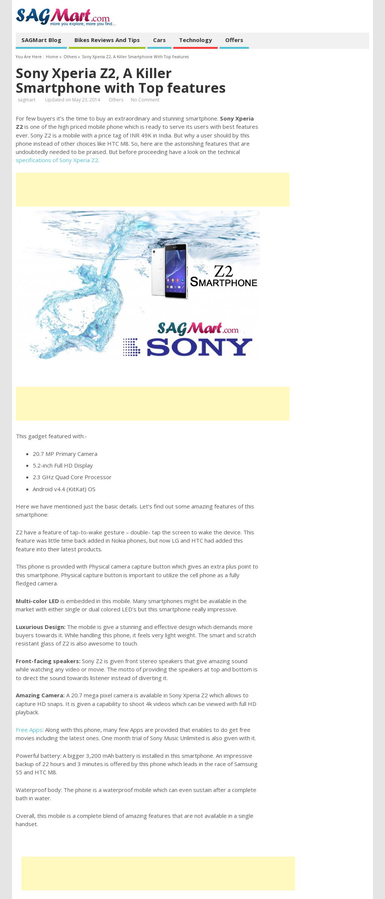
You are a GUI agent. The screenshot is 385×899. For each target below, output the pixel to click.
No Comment (145, 100)
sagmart (26, 100)
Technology (195, 40)
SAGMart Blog (41, 40)
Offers (234, 40)
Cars (159, 40)
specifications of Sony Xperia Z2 (57, 160)
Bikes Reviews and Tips (107, 40)
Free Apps (29, 729)
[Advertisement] (153, 190)
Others (70, 56)
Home (52, 56)
